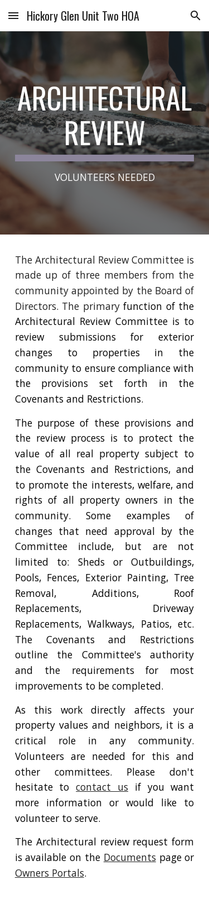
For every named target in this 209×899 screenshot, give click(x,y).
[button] (13, 15)
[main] (105, 133)
